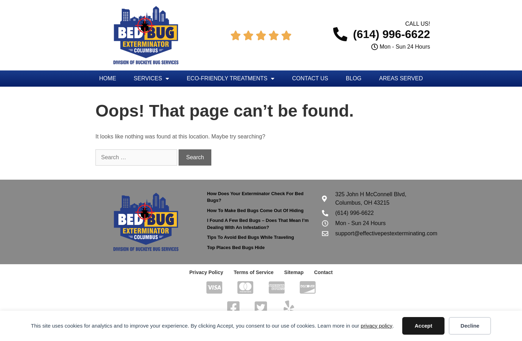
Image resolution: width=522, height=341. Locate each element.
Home (107, 78)
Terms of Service (253, 272)
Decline (470, 326)
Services (151, 78)
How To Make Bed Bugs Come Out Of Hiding (255, 210)
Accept (423, 326)
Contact (323, 272)
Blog (353, 78)
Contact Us (310, 78)
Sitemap (293, 272)
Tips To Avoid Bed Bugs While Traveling (250, 237)
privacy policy (376, 326)
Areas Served (401, 78)
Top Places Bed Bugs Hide (236, 247)
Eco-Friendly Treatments (230, 78)
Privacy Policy (206, 272)
